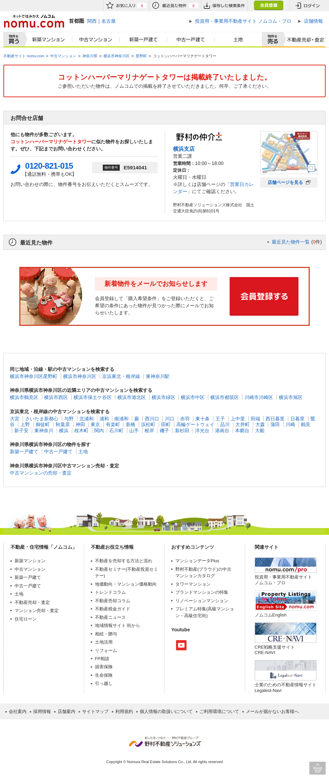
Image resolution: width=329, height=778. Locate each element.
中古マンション (96, 39)
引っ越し (104, 683)
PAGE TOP (317, 768)
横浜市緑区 (163, 397)
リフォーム (106, 650)
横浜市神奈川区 (116, 56)
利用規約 (124, 711)
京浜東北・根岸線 (121, 376)
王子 (220, 418)
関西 (92, 21)
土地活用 (104, 642)
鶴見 (305, 424)
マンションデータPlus (197, 560)
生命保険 (104, 675)
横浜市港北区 (131, 397)
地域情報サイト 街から (117, 625)
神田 (80, 424)
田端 (255, 418)
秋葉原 (63, 424)
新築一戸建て (143, 39)
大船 (260, 430)
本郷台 (242, 430)
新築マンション (47, 39)
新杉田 (182, 430)
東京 (95, 424)
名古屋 (108, 21)
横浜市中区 (193, 397)
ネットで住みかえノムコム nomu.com (33, 21)
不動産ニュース (110, 617)
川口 (169, 418)
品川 (225, 424)
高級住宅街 (195, 615)
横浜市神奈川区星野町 (33, 376)
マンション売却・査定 (37, 610)
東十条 (202, 418)
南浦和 (121, 418)
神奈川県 (89, 56)
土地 (238, 39)
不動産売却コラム (112, 600)
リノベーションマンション (201, 600)
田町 (166, 424)
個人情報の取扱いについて (166, 711)
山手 (134, 430)
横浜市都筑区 (224, 397)
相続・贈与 (106, 633)
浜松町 (148, 424)
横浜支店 (184, 149)
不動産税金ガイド (112, 608)
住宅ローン (26, 619)
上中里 (238, 418)
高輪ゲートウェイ (195, 424)
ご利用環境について (219, 711)
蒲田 (275, 424)
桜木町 (81, 430)
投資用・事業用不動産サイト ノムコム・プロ (283, 579)
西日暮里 (275, 418)
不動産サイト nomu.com (23, 56)
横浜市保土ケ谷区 (93, 397)
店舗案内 (66, 711)
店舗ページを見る (285, 182)
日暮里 (297, 418)
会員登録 (268, 5)
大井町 (242, 424)
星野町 (141, 56)
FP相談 (102, 658)
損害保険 (104, 666)
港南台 (222, 430)
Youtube (181, 645)
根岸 (149, 430)
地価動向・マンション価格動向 (126, 584)
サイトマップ (95, 711)
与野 (69, 418)
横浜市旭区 (291, 397)
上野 (25, 424)
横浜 (64, 430)
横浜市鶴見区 (24, 397)
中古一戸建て (191, 39)
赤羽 (185, 418)
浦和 (104, 418)
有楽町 (113, 424)
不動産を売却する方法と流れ (123, 560)
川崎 (290, 424)
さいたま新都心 (41, 418)
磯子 (164, 430)
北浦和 (86, 418)
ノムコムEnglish (271, 614)
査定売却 (303, 39)
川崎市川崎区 (259, 397)
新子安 (21, 430)
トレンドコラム (110, 592)
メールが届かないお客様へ (272, 711)
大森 (260, 424)
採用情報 (42, 711)
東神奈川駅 (158, 376)
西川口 (152, 418)
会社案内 (17, 711)
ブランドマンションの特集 (201, 592)
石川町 (116, 430)
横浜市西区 (56, 397)
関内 (99, 430)
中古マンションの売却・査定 (41, 473)
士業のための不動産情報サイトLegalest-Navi (285, 687)
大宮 (14, 418)
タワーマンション (193, 584)
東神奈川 (43, 430)
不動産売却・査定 (32, 602)
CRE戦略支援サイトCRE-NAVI (275, 650)
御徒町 (43, 424)
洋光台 (202, 430)
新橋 (130, 424)
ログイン (308, 5)
